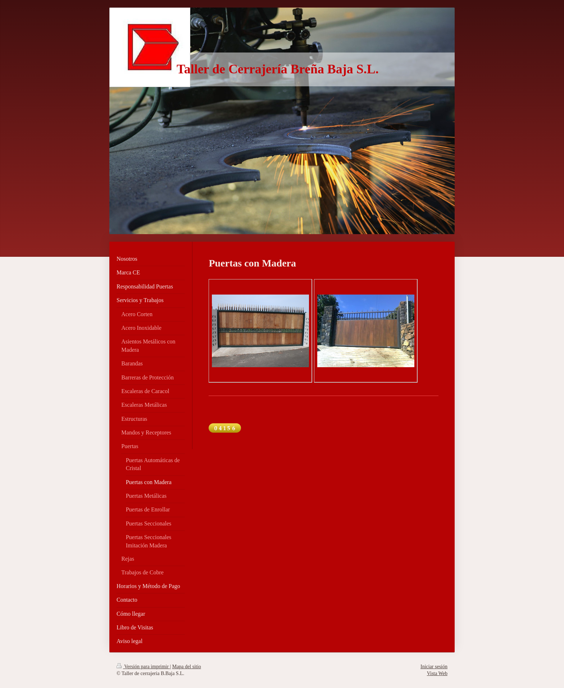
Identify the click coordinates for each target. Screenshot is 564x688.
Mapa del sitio (186, 666)
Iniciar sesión (433, 666)
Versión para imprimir (143, 666)
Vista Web (437, 673)
